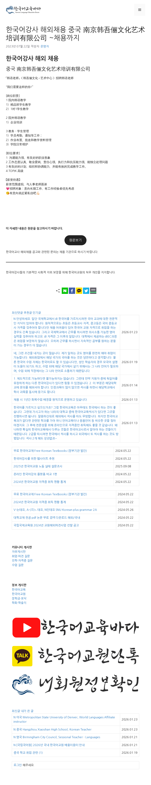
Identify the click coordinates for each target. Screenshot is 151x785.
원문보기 (75, 240)
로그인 (18, 765)
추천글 (28, 312)
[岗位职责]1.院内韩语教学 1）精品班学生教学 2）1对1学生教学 (18, 102)
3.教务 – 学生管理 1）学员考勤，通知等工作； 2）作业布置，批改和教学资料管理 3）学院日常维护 (29, 138)
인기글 (37, 312)
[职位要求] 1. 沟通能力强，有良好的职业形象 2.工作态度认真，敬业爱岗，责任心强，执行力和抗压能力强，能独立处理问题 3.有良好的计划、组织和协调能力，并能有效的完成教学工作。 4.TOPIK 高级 (57, 162)
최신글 (16, 710)
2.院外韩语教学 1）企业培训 (16, 120)
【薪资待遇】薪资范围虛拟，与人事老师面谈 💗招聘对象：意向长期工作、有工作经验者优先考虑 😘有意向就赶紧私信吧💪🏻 (40, 186)
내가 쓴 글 (27, 710)
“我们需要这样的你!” (19, 86)
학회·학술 (18, 602)
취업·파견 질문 (21, 556)
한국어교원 (19, 593)
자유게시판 (19, 551)
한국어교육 (19, 589)
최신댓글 (18, 312)
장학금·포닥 (19, 598)
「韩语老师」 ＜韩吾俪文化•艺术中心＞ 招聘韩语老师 (40, 78)
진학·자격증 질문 (22, 560)
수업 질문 (18, 565)
